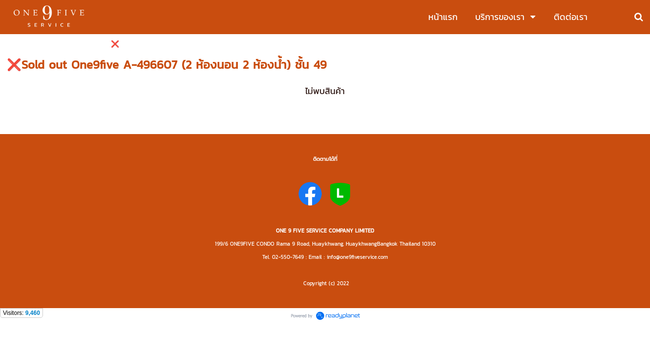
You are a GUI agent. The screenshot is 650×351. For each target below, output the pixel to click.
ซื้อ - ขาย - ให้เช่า (32, 44)
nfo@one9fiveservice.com (358, 257)
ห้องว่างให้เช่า (83, 44)
